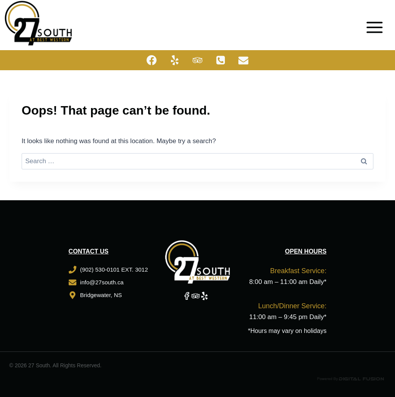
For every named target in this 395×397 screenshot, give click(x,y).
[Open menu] (377, 23)
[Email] (243, 60)
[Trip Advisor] (197, 60)
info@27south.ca (102, 282)
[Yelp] (175, 60)
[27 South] (38, 23)
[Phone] (221, 60)
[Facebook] (152, 60)
